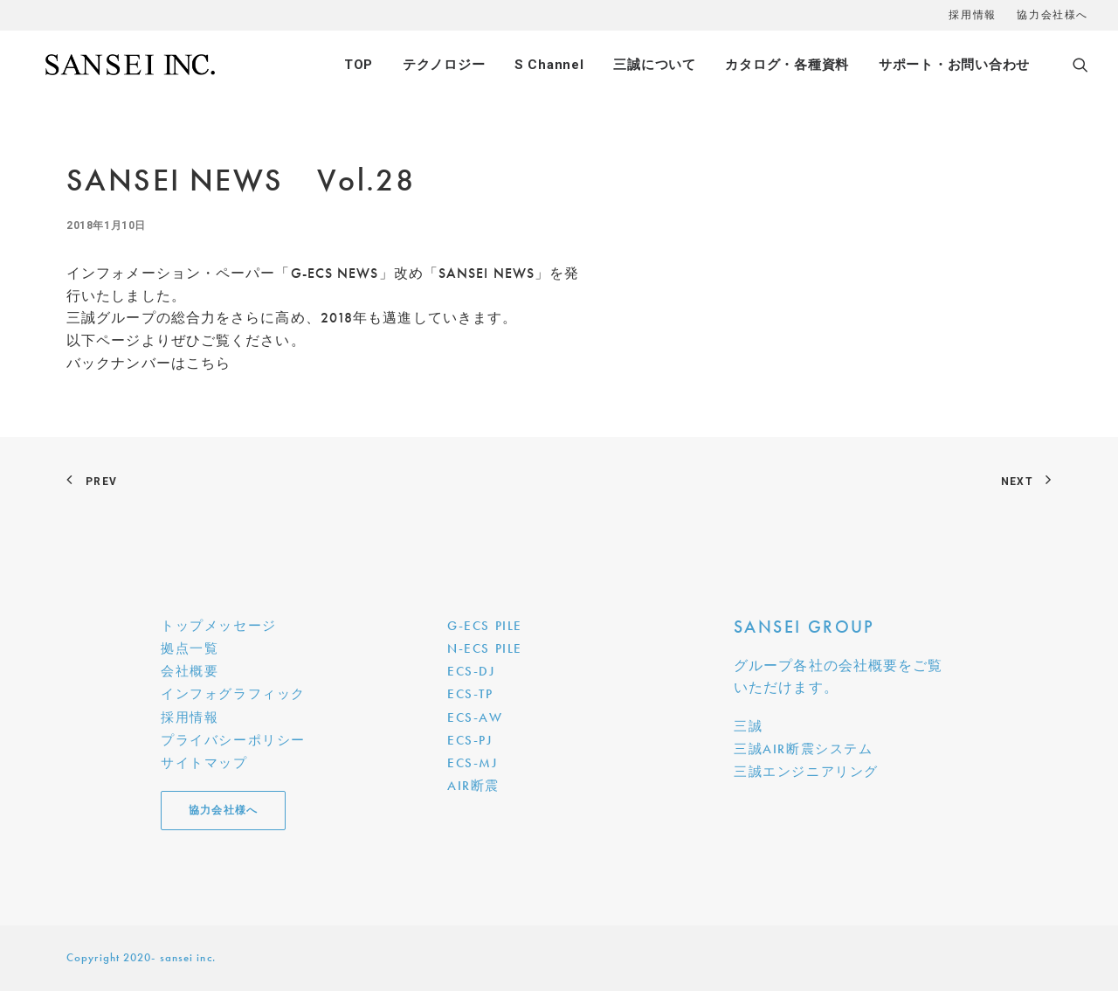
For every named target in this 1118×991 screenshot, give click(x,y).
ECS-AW (475, 717)
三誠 (748, 726)
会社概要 (189, 671)
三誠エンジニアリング (806, 771)
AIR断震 (473, 785)
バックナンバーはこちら (148, 363)
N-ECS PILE (484, 648)
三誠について (654, 65)
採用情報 (972, 15)
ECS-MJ (472, 763)
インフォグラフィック (233, 694)
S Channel (549, 65)
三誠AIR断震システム (803, 749)
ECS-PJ (470, 740)
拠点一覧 (189, 648)
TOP (358, 65)
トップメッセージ (219, 625)
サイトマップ (204, 763)
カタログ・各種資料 (787, 65)
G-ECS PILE (484, 625)
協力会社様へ (1052, 15)
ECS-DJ (471, 671)
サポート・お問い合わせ (954, 65)
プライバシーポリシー (233, 740)
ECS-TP (470, 694)
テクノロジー (444, 65)
